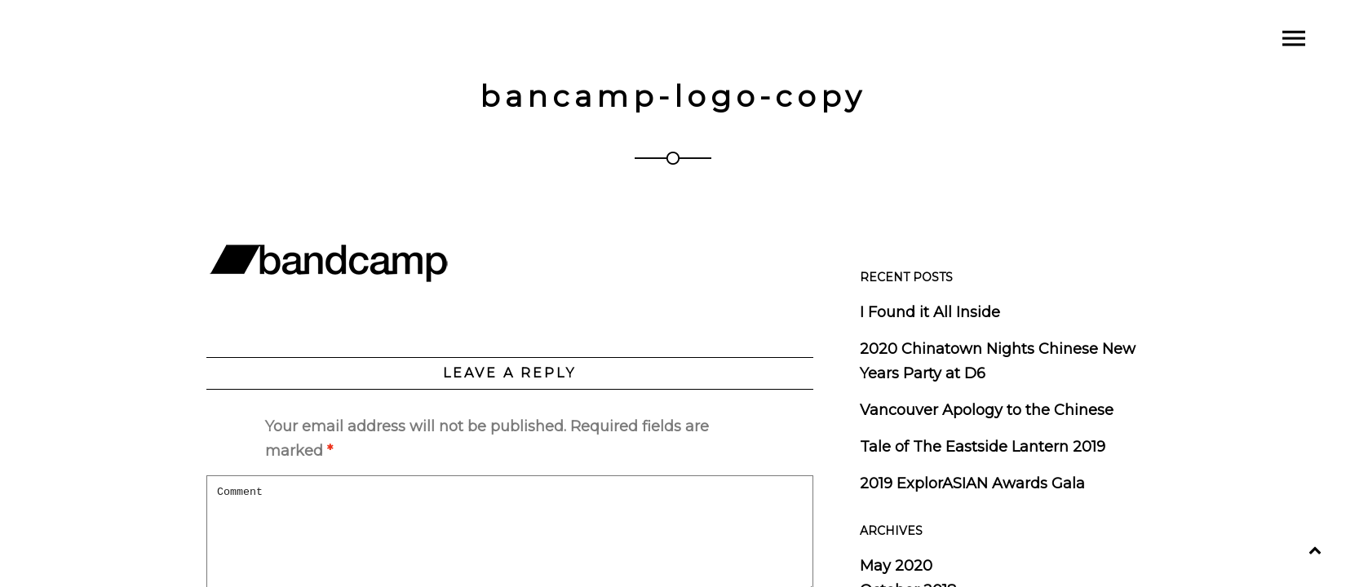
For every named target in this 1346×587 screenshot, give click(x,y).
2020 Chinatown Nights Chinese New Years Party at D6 (998, 361)
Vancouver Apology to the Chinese (987, 410)
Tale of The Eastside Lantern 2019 (982, 447)
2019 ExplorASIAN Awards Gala (972, 483)
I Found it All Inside (930, 312)
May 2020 (896, 566)
